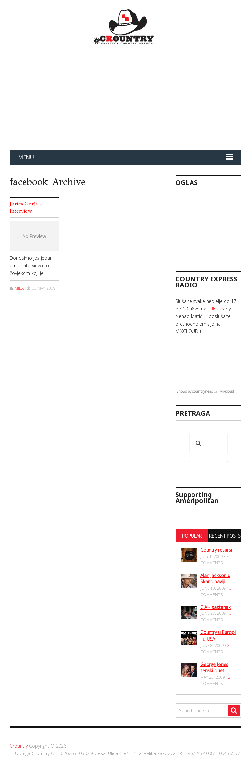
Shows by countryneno (195, 391)
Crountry (19, 746)
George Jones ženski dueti (214, 667)
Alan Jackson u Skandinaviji (215, 578)
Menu (26, 157)
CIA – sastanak (215, 607)
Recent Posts (225, 536)
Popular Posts (192, 542)
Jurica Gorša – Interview (26, 207)
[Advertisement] (213, 227)
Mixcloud (226, 391)
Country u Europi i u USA (218, 635)
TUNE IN (217, 309)
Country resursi (216, 550)
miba (19, 288)
